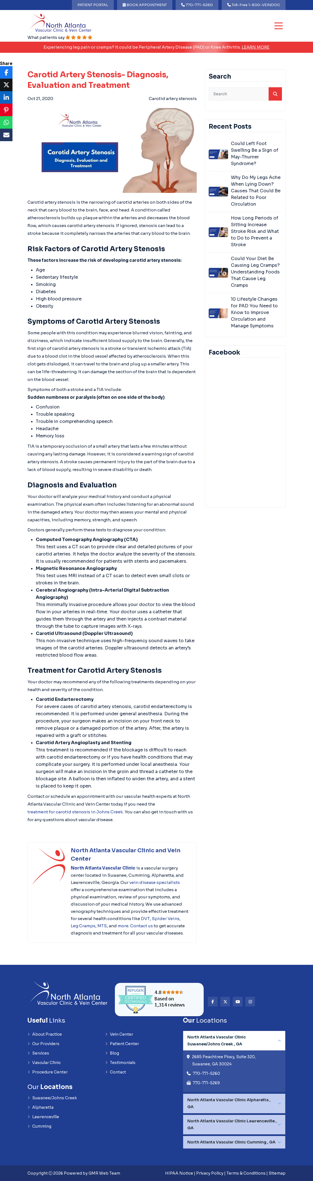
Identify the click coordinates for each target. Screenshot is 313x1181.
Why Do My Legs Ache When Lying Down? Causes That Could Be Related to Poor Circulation (256, 191)
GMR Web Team (104, 1173)
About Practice (44, 1034)
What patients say (59, 37)
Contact (115, 1072)
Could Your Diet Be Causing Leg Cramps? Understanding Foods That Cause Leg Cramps (255, 272)
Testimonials (120, 1062)
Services (38, 1053)
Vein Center (119, 1034)
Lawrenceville (43, 1116)
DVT (145, 918)
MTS (102, 925)
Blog (112, 1053)
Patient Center (122, 1043)
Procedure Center (47, 1072)
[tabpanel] (234, 1061)
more (123, 925)
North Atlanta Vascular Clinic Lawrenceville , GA (232, 1124)
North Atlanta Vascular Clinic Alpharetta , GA (229, 1103)
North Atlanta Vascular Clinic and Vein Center (125, 854)
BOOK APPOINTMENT (145, 5)
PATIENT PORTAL (92, 5)
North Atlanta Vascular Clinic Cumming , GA (231, 1142)
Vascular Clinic (44, 1062)
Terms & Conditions (246, 1173)
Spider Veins (166, 918)
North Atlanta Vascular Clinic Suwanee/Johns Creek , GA (216, 1041)
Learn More (255, 47)
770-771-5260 (197, 5)
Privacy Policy (209, 1173)
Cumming (39, 1126)
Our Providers (43, 1043)
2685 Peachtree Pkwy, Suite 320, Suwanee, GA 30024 (224, 1060)
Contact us (141, 925)
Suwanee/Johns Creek (52, 1097)
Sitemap (277, 1173)
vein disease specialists (154, 882)
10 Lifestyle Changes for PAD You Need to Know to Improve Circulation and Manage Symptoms (254, 312)
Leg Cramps (83, 925)
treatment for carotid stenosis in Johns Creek (75, 811)
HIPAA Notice (179, 1173)
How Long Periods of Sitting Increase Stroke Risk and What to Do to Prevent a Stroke (255, 231)
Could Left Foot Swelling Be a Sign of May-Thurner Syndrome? (254, 153)
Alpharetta (40, 1107)
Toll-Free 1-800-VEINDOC (253, 5)
